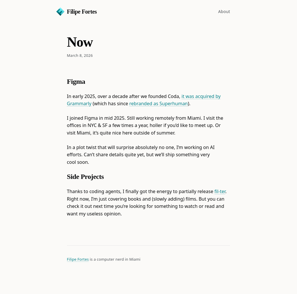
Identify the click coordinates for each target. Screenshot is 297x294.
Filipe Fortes (82, 11)
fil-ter (219, 191)
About (224, 11)
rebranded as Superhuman (158, 103)
